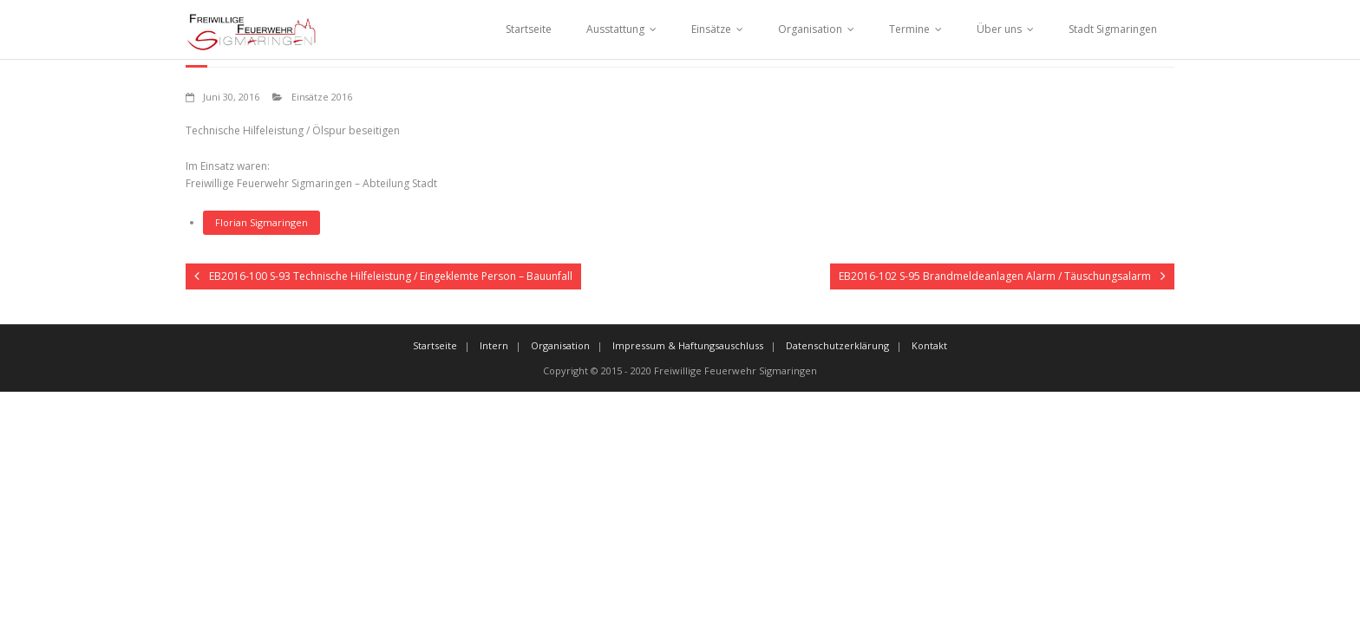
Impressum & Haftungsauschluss (687, 345)
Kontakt (929, 345)
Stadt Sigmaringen (1113, 29)
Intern (494, 345)
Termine (909, 29)
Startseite (529, 29)
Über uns (999, 29)
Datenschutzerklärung (837, 345)
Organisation (810, 29)
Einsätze (711, 29)
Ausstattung (615, 29)
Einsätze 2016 (321, 96)
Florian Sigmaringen (261, 222)
